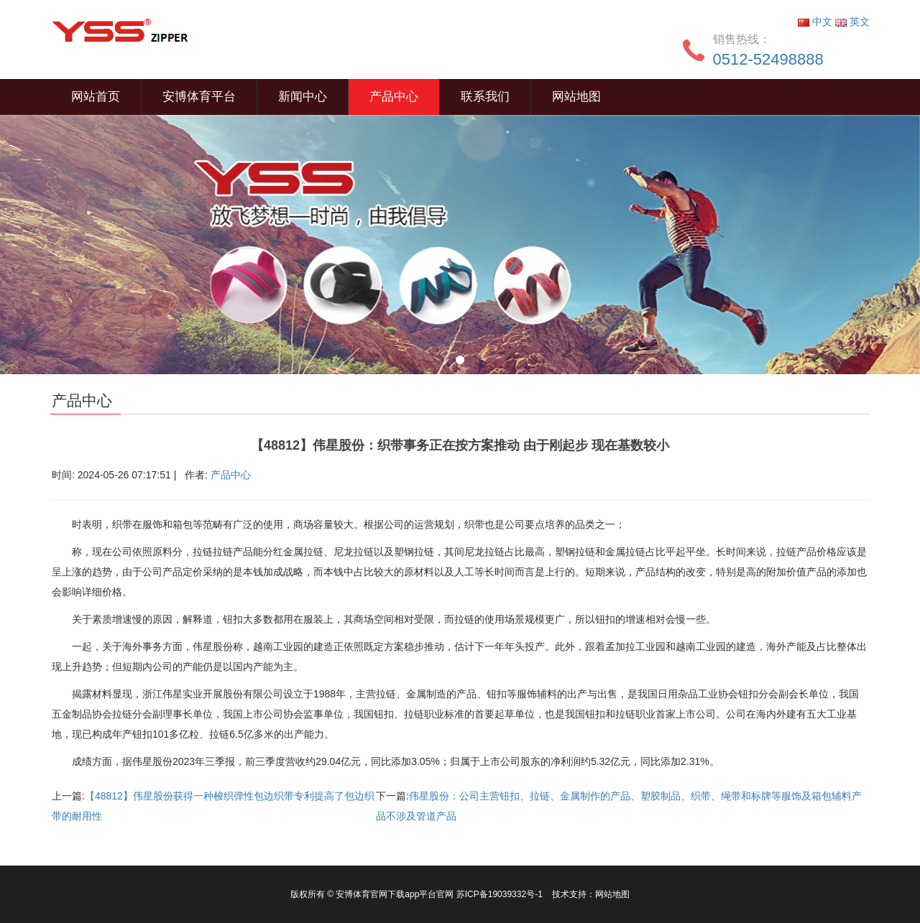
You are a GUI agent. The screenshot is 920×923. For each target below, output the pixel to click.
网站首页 (95, 96)
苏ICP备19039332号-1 (500, 894)
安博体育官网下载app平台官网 (395, 894)
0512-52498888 (768, 59)
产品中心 (393, 96)
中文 (816, 21)
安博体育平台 (199, 96)
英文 (852, 21)
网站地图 (576, 96)
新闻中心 (302, 96)
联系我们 (485, 96)
